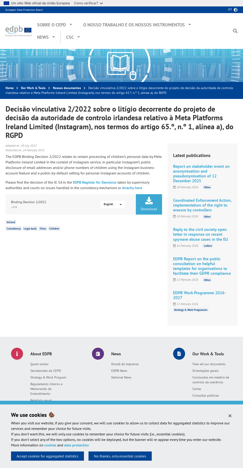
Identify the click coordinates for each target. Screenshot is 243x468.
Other (207, 187)
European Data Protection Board (24, 9)
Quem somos (39, 364)
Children (54, 228)
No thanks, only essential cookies (120, 456)
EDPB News (119, 371)
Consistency (14, 228)
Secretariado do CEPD (45, 371)
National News (121, 377)
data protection (76, 445)
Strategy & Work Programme (190, 309)
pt (230, 10)
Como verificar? (88, 3)
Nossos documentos (67, 88)
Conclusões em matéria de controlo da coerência (210, 379)
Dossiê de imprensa (125, 364)
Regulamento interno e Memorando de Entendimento (46, 389)
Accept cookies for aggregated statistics (47, 456)
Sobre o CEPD (51, 25)
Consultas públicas (205, 395)
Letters (208, 245)
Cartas (196, 389)
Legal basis (30, 228)
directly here (132, 187)
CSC (70, 37)
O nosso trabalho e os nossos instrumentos (134, 25)
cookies (50, 445)
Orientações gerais (205, 371)
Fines (43, 228)
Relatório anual (41, 400)
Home (10, 88)
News (43, 37)
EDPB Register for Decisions (95, 182)
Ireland (11, 222)
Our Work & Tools (33, 88)
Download (149, 204)
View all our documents (209, 364)
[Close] (230, 415)
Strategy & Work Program (48, 377)
